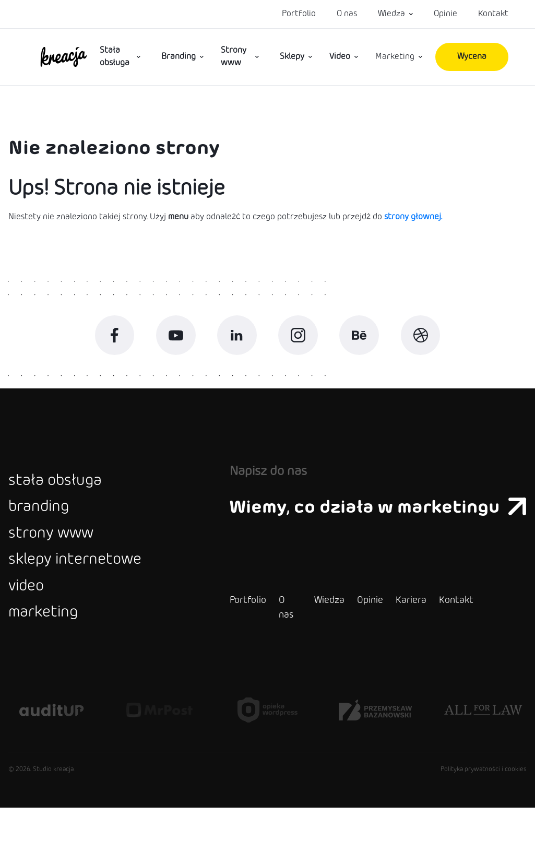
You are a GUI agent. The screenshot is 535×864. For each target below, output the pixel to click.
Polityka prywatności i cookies (484, 826)
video (30, 634)
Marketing (394, 57)
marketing (51, 668)
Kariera (385, 656)
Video (339, 57)
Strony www (233, 56)
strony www (60, 568)
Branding (178, 57)
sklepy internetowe (90, 601)
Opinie (445, 14)
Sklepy (292, 57)
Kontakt (493, 14)
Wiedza (391, 14)
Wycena (471, 57)
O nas (347, 14)
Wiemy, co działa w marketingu (365, 526)
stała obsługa (65, 501)
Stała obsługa (114, 56)
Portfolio (299, 14)
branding (45, 534)
